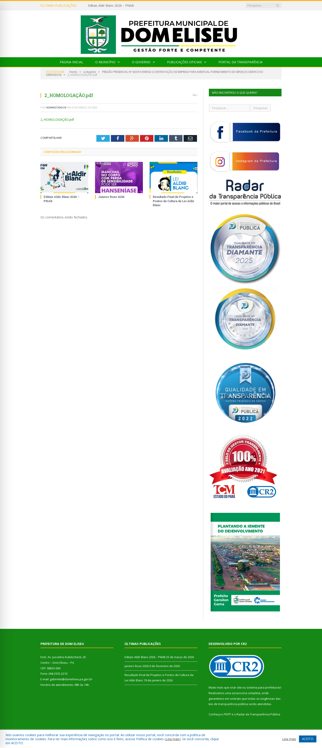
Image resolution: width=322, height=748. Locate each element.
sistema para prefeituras (264, 687)
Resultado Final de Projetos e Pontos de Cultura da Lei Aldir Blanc (173, 201)
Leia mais (173, 739)
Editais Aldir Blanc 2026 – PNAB (111, 6)
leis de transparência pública (228, 704)
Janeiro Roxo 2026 (111, 197)
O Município (105, 62)
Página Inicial (71, 62)
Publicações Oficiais (184, 62)
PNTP (227, 714)
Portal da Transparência (240, 62)
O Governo (141, 62)
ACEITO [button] (307, 739)
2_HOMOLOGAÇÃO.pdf (57, 119)
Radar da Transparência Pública (258, 714)
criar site (236, 687)
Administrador (56, 107)
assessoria (239, 693)
